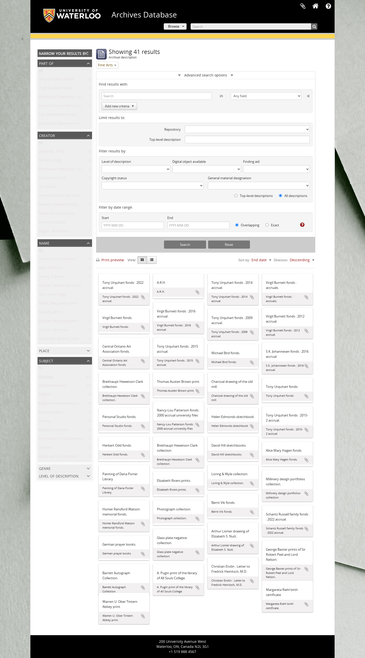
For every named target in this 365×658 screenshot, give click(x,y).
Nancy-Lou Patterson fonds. (62, 124)
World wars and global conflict (64, 457)
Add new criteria (119, 106)
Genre (45, 468)
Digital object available (189, 161)
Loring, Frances (51, 277)
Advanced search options (205, 75)
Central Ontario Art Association (65, 196)
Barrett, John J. (51, 313)
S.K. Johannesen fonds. (58, 115)
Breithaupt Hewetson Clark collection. (70, 97)
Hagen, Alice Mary (54, 232)
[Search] (254, 26)
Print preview (110, 259)
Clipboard (303, 6)
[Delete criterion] (305, 95)
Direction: (281, 260)
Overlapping (247, 225)
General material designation (229, 178)
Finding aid (251, 161)
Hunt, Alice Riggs (53, 295)
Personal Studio (52, 223)
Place (44, 350)
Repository (172, 129)
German (45, 448)
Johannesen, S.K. (53, 178)
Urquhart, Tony (51, 152)
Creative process (53, 386)
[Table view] (152, 260)
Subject (46, 360)
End (170, 217)
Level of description (59, 475)
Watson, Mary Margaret (58, 322)
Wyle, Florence (51, 268)
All (41, 71)
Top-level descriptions (253, 195)
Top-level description (165, 139)
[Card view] (142, 260)
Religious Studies (53, 430)
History (44, 422)
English (45, 395)
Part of (46, 62)
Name (44, 242)
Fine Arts (46, 377)
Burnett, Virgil (50, 161)
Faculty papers (51, 413)
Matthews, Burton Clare (59, 339)
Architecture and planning (61, 439)
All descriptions (293, 195)
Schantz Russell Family (58, 205)
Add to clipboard (142, 297)
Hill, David (47, 187)
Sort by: (244, 260)
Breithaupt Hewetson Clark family (67, 170)
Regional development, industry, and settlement (79, 404)
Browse (173, 26)
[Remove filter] (115, 65)
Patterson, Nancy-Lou (57, 214)
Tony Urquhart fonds (56, 80)
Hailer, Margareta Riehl (58, 304)
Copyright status (114, 178)
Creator (47, 135)
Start (105, 217)
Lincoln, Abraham (53, 330)
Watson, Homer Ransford (60, 286)
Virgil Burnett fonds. (56, 89)
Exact (272, 225)
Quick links (328, 6)
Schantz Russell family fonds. (63, 106)
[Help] (300, 224)
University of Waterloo (57, 259)
